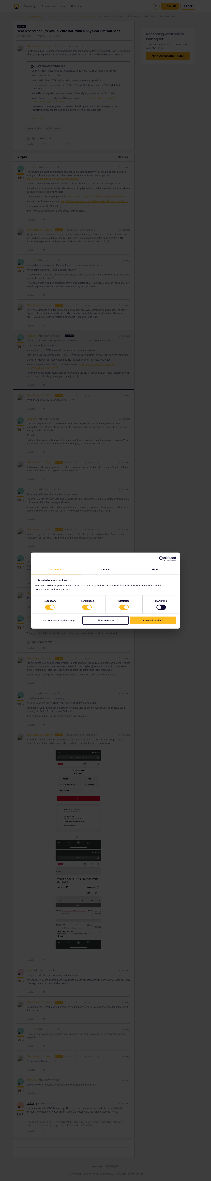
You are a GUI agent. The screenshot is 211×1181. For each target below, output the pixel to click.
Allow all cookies (153, 620)
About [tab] (155, 569)
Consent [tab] (56, 569)
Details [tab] (105, 569)
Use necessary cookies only (58, 620)
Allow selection (105, 620)
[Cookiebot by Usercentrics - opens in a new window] (161, 558)
